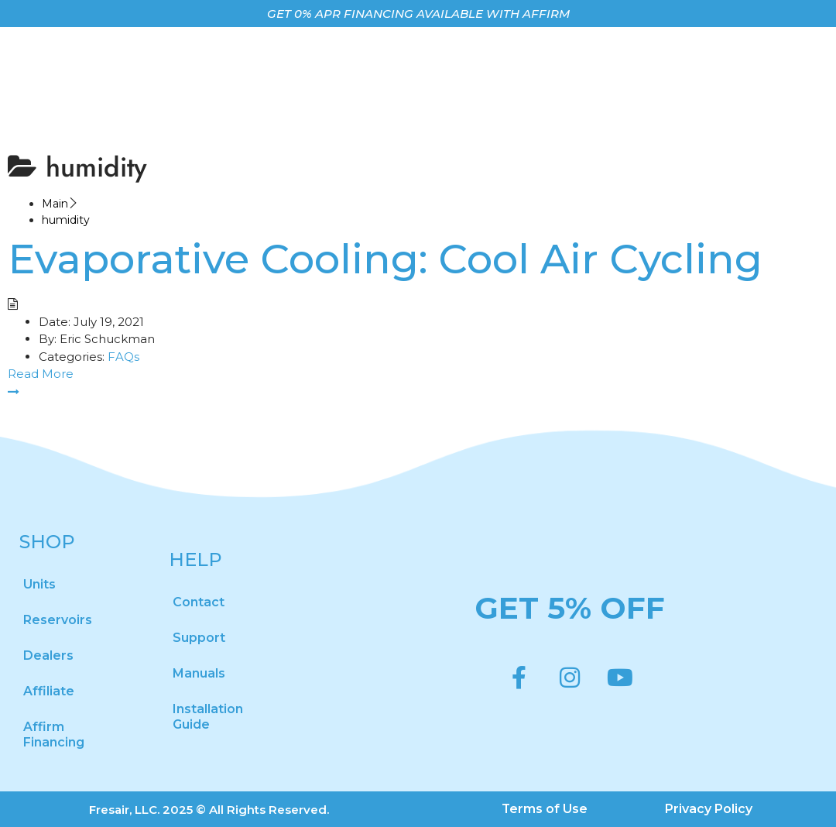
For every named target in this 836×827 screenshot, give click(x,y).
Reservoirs (57, 620)
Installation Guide (208, 717)
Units (39, 584)
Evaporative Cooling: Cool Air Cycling (385, 258)
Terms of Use (545, 808)
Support (199, 637)
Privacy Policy (709, 808)
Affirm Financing (53, 734)
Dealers (48, 655)
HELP (195, 559)
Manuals (199, 673)
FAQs (123, 356)
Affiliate (48, 691)
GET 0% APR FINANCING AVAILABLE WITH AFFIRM (418, 13)
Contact (198, 602)
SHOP (47, 541)
